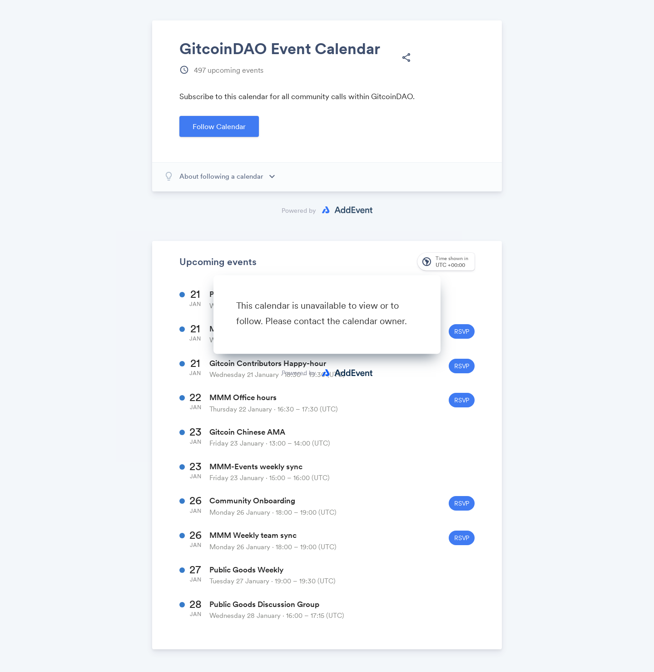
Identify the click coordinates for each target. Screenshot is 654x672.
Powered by (299, 373)
